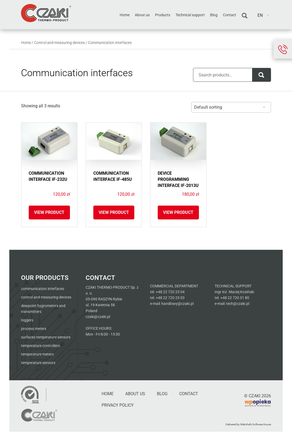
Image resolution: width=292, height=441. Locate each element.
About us (142, 15)
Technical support (190, 15)
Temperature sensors (38, 363)
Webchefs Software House (255, 424)
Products (162, 15)
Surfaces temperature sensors (45, 337)
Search (244, 16)
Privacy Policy (118, 405)
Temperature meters (37, 354)
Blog (214, 15)
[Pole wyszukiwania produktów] (225, 74)
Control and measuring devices (59, 42)
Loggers (27, 320)
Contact (229, 15)
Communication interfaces (42, 289)
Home (125, 15)
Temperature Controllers (40, 346)
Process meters (33, 328)
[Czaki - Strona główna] (39, 415)
